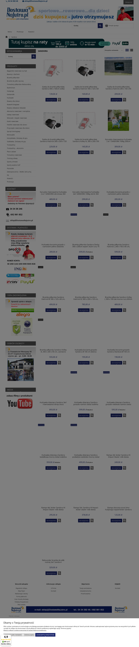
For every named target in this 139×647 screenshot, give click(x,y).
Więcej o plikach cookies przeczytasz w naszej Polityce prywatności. (24, 630)
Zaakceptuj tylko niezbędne (13, 635)
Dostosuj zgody (29, 635)
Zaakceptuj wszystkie (45, 635)
